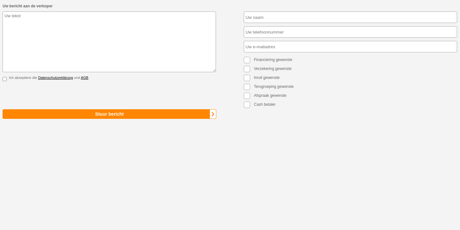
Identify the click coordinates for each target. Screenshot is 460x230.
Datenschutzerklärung (55, 78)
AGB (84, 78)
